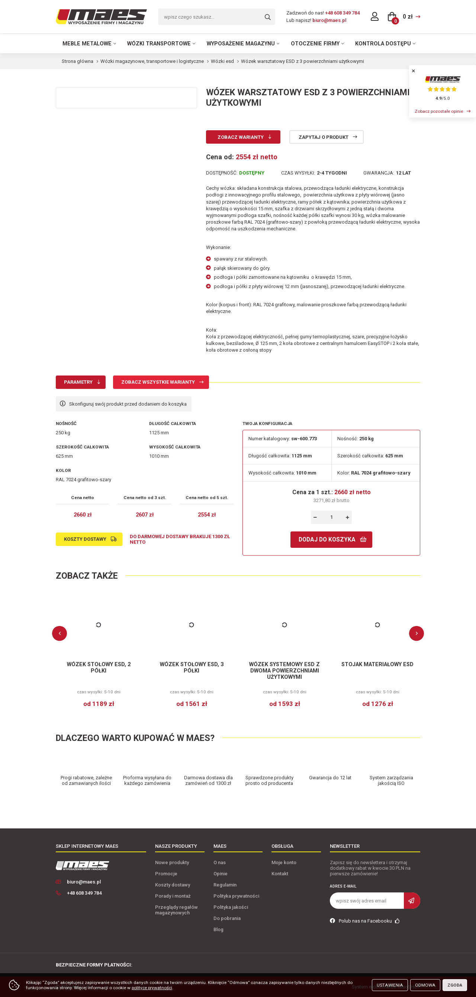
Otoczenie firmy (315, 44)
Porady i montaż (173, 896)
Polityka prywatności (236, 896)
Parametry (78, 382)
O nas (219, 862)
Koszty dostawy (85, 539)
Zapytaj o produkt (323, 137)
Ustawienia (390, 985)
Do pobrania (227, 918)
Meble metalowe (87, 44)
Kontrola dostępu (383, 44)
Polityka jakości (230, 907)
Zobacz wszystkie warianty (158, 382)
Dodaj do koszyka (327, 539)
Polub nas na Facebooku (365, 921)
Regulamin (225, 885)
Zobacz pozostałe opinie (439, 111)
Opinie (220, 873)
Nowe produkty (172, 862)
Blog (218, 929)
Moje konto (283, 862)
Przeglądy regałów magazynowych (176, 909)
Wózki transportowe (159, 44)
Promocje (166, 873)
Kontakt (279, 873)
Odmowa (425, 985)
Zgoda (454, 985)
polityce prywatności (152, 987)
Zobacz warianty (241, 137)
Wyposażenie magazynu (241, 44)
